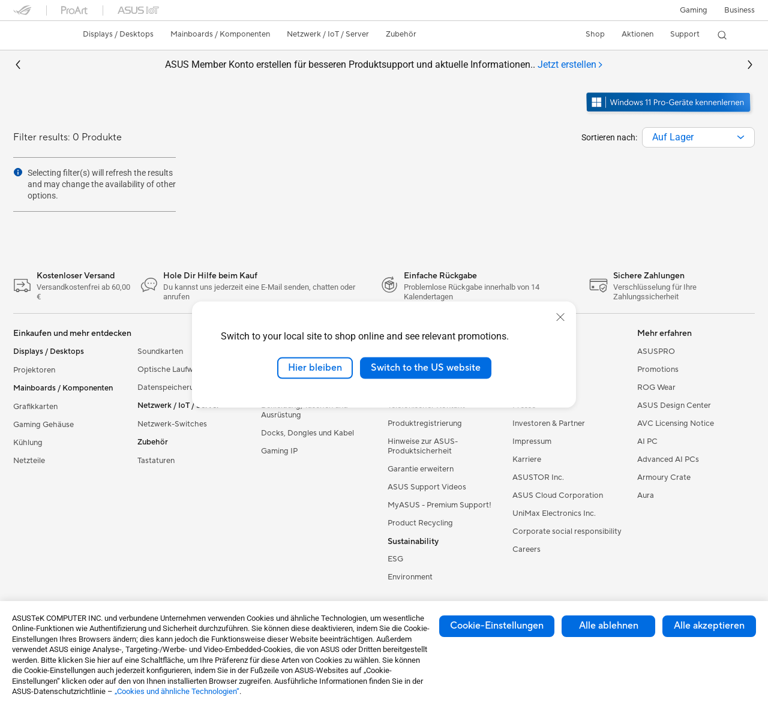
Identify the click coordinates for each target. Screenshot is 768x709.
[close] (560, 317)
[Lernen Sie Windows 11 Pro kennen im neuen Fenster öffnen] (669, 113)
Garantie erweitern (421, 469)
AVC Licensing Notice (675, 423)
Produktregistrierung (425, 423)
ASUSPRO (656, 351)
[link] (33, 35)
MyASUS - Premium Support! (439, 505)
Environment (410, 577)
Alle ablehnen (608, 626)
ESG (395, 559)
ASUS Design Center (674, 405)
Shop (595, 34)
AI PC (647, 441)
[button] (693, 10)
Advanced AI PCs (668, 459)
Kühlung (28, 442)
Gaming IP (279, 451)
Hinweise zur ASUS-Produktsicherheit (423, 446)
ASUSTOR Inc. (538, 477)
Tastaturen (156, 460)
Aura (645, 495)
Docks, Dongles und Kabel (307, 433)
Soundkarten (160, 351)
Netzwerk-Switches (172, 424)
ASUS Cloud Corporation (557, 495)
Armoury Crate (664, 477)
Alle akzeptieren (709, 626)
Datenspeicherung (170, 387)
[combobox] (698, 137)
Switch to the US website (426, 368)
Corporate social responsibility (567, 531)
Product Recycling (420, 523)
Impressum (531, 441)
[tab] (571, 65)
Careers (526, 549)
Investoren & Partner (548, 423)
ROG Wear (656, 387)
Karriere (526, 459)
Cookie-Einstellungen (497, 626)
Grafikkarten (35, 406)
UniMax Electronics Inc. (554, 513)
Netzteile (29, 460)
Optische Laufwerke (173, 369)
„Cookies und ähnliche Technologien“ (177, 691)
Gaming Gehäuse (43, 424)
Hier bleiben (315, 368)
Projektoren (34, 370)
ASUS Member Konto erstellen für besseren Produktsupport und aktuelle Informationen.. (384, 65)
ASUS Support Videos (427, 487)
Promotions (658, 369)
